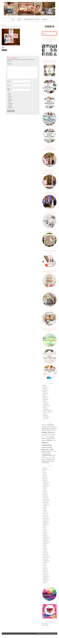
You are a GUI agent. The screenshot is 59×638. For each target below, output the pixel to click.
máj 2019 (45, 491)
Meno (8, 81)
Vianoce (44, 413)
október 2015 (45, 559)
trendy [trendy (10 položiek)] (47, 457)
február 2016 (45, 552)
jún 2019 (44, 489)
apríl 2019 (45, 493)
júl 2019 (44, 488)
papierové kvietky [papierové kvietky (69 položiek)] (47, 447)
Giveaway (44, 394)
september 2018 (46, 504)
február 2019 (45, 496)
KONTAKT (45, 19)
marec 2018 (45, 513)
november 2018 (46, 500)
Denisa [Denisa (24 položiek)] (54, 430)
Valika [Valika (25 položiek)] (53, 457)
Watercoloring (45, 418)
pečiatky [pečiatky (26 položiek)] (44, 451)
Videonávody (45, 415)
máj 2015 (45, 567)
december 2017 (46, 518)
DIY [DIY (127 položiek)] (53, 432)
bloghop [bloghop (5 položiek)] (46, 424)
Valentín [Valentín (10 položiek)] (50, 457)
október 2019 (45, 483)
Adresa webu (8, 89)
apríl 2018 (45, 511)
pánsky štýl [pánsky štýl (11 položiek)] (44, 453)
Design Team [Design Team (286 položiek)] (47, 432)
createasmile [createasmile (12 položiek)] (44, 426)
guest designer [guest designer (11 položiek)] (52, 434)
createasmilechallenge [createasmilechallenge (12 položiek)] (51, 426)
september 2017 (46, 522)
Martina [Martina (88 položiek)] (49, 440)
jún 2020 (44, 472)
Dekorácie (44, 391)
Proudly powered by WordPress (41, 633)
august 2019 (45, 486)
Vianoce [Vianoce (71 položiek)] (48, 459)
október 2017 (45, 521)
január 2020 (45, 480)
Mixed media (45, 399)
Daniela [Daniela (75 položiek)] (44, 428)
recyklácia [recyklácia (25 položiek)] (48, 453)
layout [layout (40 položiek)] (43, 440)
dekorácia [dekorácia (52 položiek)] (49, 430)
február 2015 (45, 571)
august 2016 (45, 543)
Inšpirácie (44, 396)
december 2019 (46, 482)
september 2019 (46, 485)
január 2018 (45, 516)
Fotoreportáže (45, 393)
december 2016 (46, 537)
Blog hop (44, 385)
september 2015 (46, 560)
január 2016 (45, 554)
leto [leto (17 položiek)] (46, 440)
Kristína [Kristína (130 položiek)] (51, 438)
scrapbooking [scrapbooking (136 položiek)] (46, 455)
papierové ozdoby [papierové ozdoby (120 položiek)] (48, 449)
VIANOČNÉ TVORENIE (49, 213)
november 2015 (46, 557)
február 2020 (45, 478)
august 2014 (45, 581)
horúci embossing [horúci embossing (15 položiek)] (45, 436)
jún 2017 (44, 527)
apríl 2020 (44, 475)
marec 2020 (45, 477)
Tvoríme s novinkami (47, 412)
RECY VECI (49, 310)
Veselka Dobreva (53, 633)
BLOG (13, 19)
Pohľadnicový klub (46, 405)
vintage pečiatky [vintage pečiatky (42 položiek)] (46, 461)
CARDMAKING (49, 231)
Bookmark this (4, 50)
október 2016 (45, 540)
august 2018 (45, 505)
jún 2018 (44, 508)
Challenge (44, 388)
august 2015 (45, 562)
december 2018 (46, 499)
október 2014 (45, 578)
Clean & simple (45, 390)
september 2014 (46, 579)
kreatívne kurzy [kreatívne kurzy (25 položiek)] (45, 438)
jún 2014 (44, 582)
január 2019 (45, 497)
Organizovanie (45, 404)
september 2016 (46, 541)
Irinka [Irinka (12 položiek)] (50, 436)
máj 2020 (44, 474)
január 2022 (45, 467)
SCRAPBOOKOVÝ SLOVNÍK (31, 19)
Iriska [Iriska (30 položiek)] (53, 436)
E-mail (9, 85)
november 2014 (46, 576)
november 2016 (46, 538)
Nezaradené (45, 402)
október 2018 (45, 502)
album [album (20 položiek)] (43, 424)
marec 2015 (45, 570)
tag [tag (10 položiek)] (55, 455)
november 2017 (46, 519)
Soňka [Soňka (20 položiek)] (52, 455)
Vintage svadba (46, 416)
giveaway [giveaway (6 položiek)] (48, 434)
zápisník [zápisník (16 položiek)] (47, 462)
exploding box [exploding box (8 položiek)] (44, 434)
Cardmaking (45, 386)
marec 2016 (45, 551)
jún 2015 (44, 565)
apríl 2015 (45, 568)
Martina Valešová (14, 26)
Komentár (9, 64)
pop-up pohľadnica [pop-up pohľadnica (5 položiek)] (54, 451)
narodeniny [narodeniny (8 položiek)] (54, 440)
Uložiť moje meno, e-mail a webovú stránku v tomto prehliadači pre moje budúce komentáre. (10, 100)
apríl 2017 (45, 530)
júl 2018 (44, 507)
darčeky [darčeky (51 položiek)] (44, 430)
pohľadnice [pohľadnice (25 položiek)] (48, 451)
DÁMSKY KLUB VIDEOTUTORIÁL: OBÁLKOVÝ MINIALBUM (49, 172)
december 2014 (46, 574)
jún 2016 (44, 546)
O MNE (19, 19)
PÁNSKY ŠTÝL (49, 291)
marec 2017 (45, 532)
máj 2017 (45, 529)
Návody (44, 401)
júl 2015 (44, 563)
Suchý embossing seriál (47, 410)
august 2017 (45, 524)
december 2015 (46, 556)
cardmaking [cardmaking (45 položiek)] (50, 424)
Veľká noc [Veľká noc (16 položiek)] (44, 459)
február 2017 (45, 533)
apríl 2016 (45, 549)
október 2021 (45, 469)
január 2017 (45, 535)
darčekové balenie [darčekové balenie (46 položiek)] (52, 428)
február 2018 (45, 515)
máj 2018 (45, 510)
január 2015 (45, 573)
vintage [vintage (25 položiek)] (53, 459)
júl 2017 (44, 526)
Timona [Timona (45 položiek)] (44, 457)
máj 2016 (45, 548)
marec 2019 (45, 494)
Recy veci (45, 407)
